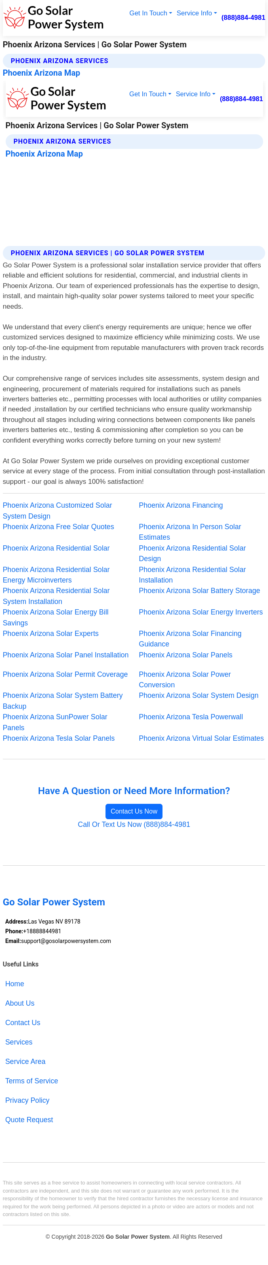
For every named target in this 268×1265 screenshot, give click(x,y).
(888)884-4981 (244, 17)
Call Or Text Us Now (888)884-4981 (134, 824)
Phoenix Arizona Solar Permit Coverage (65, 674)
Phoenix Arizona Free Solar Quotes (58, 527)
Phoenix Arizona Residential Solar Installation (192, 575)
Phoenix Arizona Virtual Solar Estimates (201, 738)
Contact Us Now (134, 811)
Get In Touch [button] (148, 13)
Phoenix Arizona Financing (181, 505)
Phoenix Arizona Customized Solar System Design (57, 510)
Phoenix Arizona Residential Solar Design (192, 553)
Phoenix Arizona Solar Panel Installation (66, 655)
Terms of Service (31, 1081)
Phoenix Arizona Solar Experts (51, 633)
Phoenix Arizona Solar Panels (186, 655)
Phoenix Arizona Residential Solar (56, 548)
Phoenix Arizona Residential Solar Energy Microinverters (56, 575)
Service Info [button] (194, 13)
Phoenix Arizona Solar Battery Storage (199, 591)
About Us (19, 1003)
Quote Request (29, 1120)
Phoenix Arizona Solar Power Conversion (185, 679)
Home (14, 984)
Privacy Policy (27, 1100)
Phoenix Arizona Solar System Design (199, 695)
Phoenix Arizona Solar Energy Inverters (201, 612)
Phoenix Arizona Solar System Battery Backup (63, 700)
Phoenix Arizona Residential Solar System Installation (56, 596)
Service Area (25, 1061)
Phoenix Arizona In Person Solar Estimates (190, 532)
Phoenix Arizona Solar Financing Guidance (190, 638)
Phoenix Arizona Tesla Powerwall (191, 717)
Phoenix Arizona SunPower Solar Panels (55, 722)
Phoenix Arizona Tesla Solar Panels (59, 738)
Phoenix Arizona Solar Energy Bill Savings (56, 617)
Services (18, 1042)
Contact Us (22, 1023)
